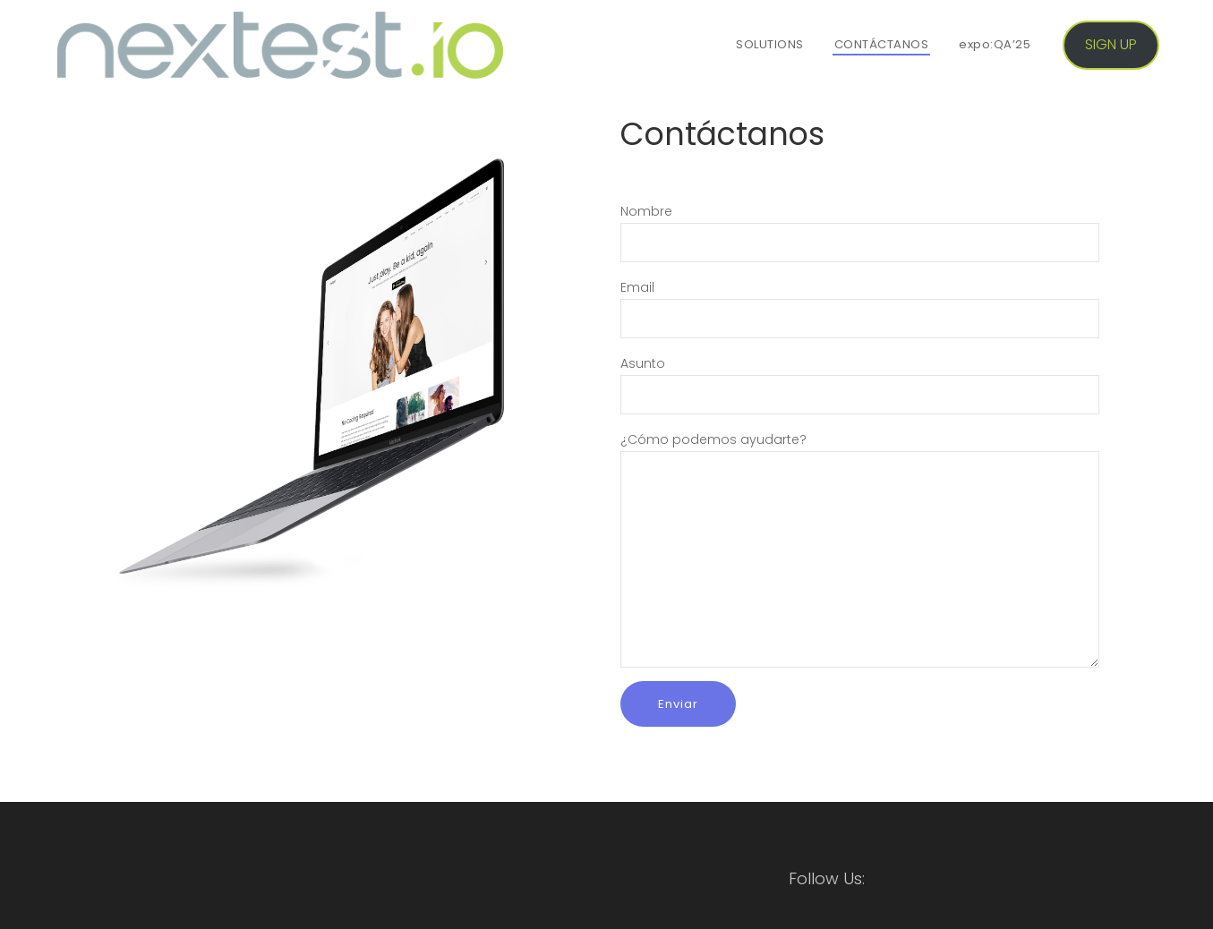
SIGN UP (1111, 44)
